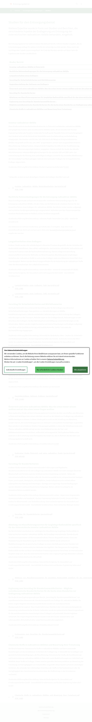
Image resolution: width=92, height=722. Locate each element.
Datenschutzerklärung (55, 359)
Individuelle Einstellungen (15, 370)
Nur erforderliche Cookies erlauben (50, 370)
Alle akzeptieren (80, 370)
